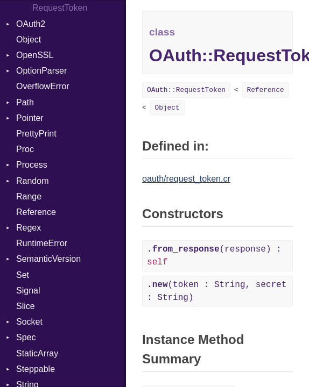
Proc (25, 149)
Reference (36, 212)
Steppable (35, 369)
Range (28, 196)
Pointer (30, 118)
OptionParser (41, 70)
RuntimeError (41, 243)
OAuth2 (30, 23)
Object (28, 39)
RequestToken (59, 7)
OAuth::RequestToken (186, 90)
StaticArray (37, 353)
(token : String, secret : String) (216, 291)
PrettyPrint (36, 133)
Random (32, 180)
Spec (26, 337)
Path (25, 102)
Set (22, 275)
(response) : (214, 256)
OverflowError (42, 86)
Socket (29, 321)
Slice (25, 306)
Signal (28, 290)
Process (31, 164)
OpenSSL (34, 55)
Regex (28, 227)
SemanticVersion (48, 258)
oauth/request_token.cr (186, 178)
